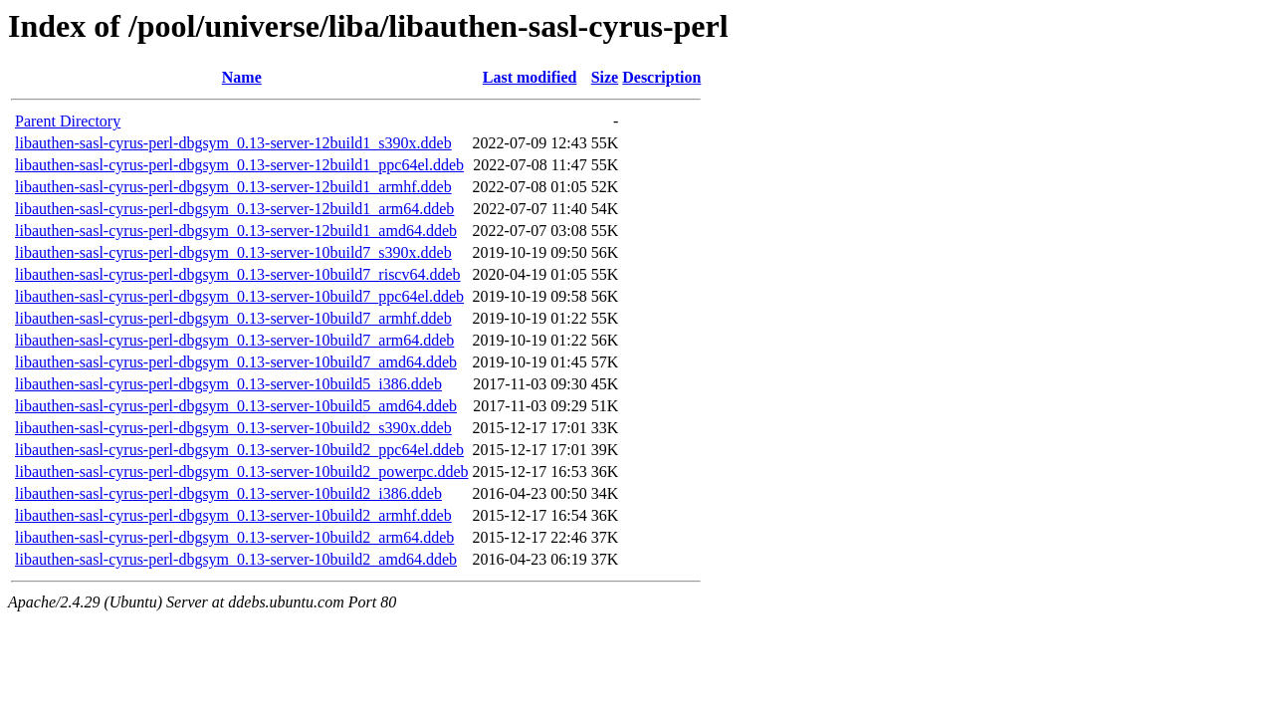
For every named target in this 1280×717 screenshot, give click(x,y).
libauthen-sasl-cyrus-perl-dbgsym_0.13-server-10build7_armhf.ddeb (233, 318)
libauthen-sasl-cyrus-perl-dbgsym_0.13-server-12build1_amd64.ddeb (236, 230)
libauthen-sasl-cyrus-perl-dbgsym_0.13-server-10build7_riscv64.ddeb (238, 274)
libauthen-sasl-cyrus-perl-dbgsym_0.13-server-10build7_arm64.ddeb (234, 340)
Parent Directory (67, 121)
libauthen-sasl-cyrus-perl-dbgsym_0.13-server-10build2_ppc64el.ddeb (239, 449)
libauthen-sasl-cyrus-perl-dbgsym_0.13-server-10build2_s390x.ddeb (233, 427)
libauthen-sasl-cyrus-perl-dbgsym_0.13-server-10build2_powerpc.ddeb (242, 471)
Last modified (530, 77)
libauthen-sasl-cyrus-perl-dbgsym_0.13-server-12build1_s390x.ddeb (233, 142)
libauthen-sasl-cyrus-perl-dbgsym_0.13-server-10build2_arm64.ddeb (234, 537)
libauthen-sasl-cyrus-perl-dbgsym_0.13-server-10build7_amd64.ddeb (236, 362)
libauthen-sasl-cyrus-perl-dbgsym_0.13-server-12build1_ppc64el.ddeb (239, 164)
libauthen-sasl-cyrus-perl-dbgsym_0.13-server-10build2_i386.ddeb (228, 493)
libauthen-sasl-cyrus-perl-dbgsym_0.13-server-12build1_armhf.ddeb (233, 186)
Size (605, 77)
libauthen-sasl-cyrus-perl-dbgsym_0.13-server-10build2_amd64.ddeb (236, 559)
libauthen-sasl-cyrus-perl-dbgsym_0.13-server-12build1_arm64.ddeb (234, 208)
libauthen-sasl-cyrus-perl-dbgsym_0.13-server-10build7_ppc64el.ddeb (239, 296)
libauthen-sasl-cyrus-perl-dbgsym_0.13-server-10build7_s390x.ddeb (233, 252)
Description (661, 77)
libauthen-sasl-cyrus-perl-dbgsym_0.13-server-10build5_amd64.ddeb (236, 405)
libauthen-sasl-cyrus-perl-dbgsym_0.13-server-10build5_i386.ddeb (228, 383)
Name (242, 77)
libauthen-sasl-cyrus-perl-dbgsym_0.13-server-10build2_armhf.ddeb (233, 515)
